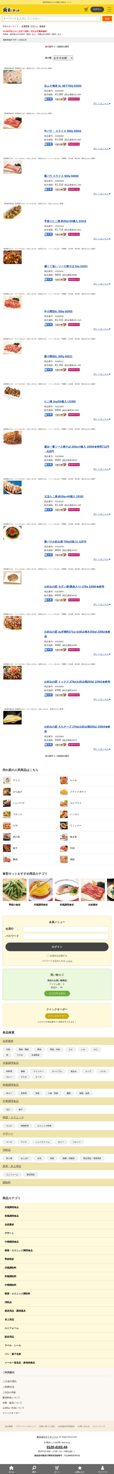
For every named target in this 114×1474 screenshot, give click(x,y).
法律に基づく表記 (47, 1426)
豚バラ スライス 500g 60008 (61, 176)
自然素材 (8, 1041)
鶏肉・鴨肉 (24, 1049)
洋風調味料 (10, 1267)
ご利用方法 (8, 1387)
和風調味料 (10, 1276)
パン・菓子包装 (13, 1354)
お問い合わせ (84, 1426)
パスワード (12, 936)
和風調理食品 (11, 1084)
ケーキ (9, 1142)
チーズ (38, 1077)
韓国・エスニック (13, 1117)
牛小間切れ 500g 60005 (58, 311)
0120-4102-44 (57, 1447)
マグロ (20, 1055)
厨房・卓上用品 (12, 1166)
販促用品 (31, 1174)
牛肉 (8, 1049)
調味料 (7, 1182)
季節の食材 (14, 904)
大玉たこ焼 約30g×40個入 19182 (63, 496)
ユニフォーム (12, 1174)
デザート (34, 26)
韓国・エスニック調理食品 (19, 1250)
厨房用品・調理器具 (15, 1311)
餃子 (21, 1109)
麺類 (69, 1093)
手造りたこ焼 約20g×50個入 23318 (65, 221)
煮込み (74, 1071)
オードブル (57, 1071)
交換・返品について (12, 1402)
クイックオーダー (11, 1413)
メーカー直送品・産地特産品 (20, 1362)
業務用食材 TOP (9, 40)
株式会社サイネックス (47, 1437)
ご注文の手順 (9, 1392)
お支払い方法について (13, 1408)
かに (96, 1049)
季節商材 (9, 1259)
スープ (88, 1071)
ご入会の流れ (10, 1381)
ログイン (97, 9)
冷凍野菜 (25, 26)
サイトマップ (99, 1426)
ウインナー (38, 1071)
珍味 (37, 1093)
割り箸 (9, 1158)
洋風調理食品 (11, 1063)
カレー (9, 1077)
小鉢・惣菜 (53, 1093)
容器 (52, 1158)
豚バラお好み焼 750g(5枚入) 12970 (65, 541)
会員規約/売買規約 (66, 1426)
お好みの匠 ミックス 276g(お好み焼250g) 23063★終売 (77, 681)
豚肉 (39, 1049)
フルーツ (77, 1142)
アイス (24, 1142)
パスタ (103, 1071)
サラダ (24, 1077)
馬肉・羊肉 (55, 1049)
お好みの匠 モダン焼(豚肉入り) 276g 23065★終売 (74, 586)
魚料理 (24, 1093)
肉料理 (9, 1071)
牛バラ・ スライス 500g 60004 (62, 131)
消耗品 (7, 1150)
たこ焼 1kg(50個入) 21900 (60, 401)
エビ (71, 1049)
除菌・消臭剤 (69, 1158)
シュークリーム (42, 1142)
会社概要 (9, 1426)
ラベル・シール (13, 1345)
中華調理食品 (11, 1101)
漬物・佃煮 (84, 1093)
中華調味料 (10, 1285)
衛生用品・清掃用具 (92, 1158)
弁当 (39, 1158)
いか (83, 1049)
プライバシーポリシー (26, 1426)
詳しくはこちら (101, 103)
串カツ (9, 1093)
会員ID (9, 928)
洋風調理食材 (41, 904)
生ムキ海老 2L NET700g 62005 (63, 85)
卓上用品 (9, 1319)
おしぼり (25, 1158)
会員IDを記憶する (58, 956)
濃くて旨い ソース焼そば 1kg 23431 (66, 266)
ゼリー (61, 1142)
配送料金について (11, 1397)
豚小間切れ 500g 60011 (58, 356)
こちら (69, 961)
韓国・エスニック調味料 (17, 1293)
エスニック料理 (44, 1126)
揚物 (23, 1071)
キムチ (9, 1126)
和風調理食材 (67, 904)
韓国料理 (25, 1126)
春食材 (42, 26)
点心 (8, 1109)
